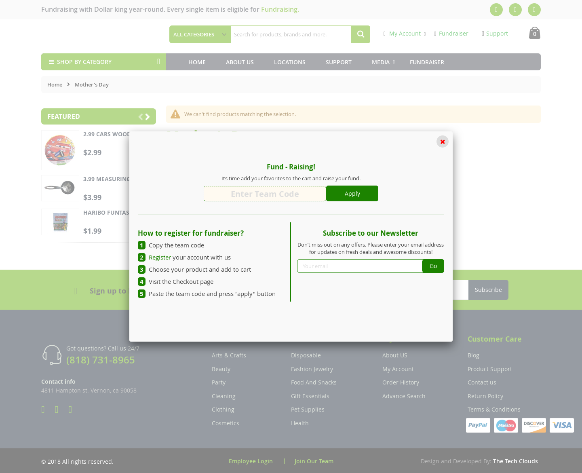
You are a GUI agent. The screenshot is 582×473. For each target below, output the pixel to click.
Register (160, 257)
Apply (352, 193)
